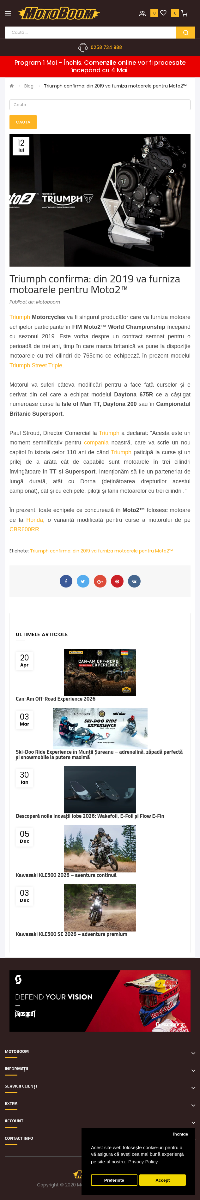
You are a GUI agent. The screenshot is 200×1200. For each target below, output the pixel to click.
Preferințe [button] (114, 1180)
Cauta (23, 122)
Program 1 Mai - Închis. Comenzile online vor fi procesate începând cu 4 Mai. (100, 66)
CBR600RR (24, 529)
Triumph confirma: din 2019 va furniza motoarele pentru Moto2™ (115, 86)
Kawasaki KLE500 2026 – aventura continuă (66, 875)
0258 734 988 (106, 47)
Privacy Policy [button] (143, 1161)
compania (96, 442)
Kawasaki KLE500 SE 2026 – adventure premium (71, 934)
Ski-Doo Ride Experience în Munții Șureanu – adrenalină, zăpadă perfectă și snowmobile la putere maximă (99, 754)
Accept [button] (162, 1180)
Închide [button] (180, 1134)
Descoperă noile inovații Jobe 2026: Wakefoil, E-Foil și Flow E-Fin (90, 816)
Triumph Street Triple (35, 365)
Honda (34, 520)
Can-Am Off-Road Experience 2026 (55, 699)
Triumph (19, 317)
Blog (28, 86)
